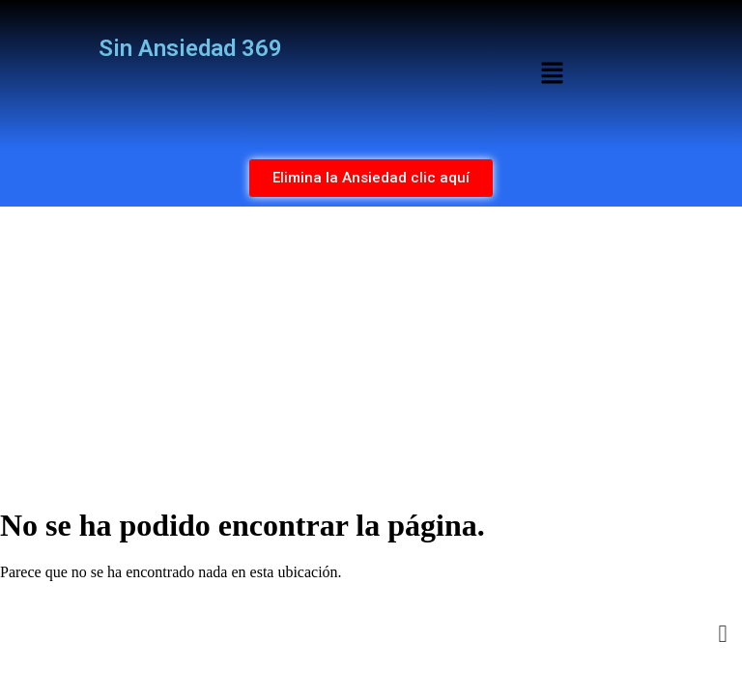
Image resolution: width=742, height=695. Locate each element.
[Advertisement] (371, 351)
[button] (551, 74)
